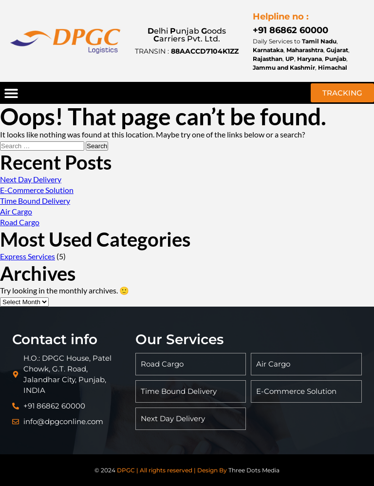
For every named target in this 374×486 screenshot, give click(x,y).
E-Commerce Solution (37, 189)
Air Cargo (16, 211)
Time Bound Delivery (35, 200)
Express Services (27, 256)
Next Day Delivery (30, 179)
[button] (11, 93)
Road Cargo (19, 222)
